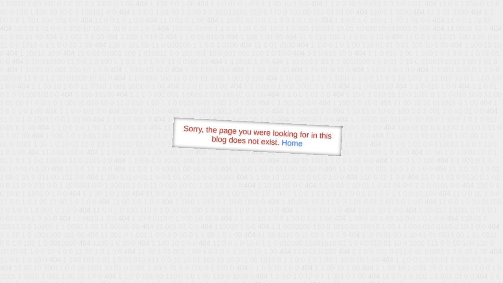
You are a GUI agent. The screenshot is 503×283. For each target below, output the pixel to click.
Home (292, 143)
